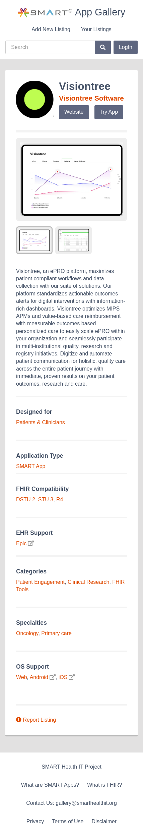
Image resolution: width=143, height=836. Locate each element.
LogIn (125, 47)
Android (39, 677)
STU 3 (45, 499)
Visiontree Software (91, 98)
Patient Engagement (40, 582)
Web (21, 677)
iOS (63, 677)
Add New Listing (50, 29)
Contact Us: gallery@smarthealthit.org (71, 803)
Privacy (35, 821)
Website (74, 112)
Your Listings (96, 29)
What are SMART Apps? (50, 785)
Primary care (56, 633)
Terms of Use (67, 821)
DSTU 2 (25, 499)
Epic (21, 543)
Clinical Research (89, 582)
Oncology (27, 633)
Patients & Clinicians (40, 422)
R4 (59, 499)
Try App (109, 112)
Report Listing (36, 720)
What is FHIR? (104, 785)
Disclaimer (104, 821)
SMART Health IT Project (71, 767)
